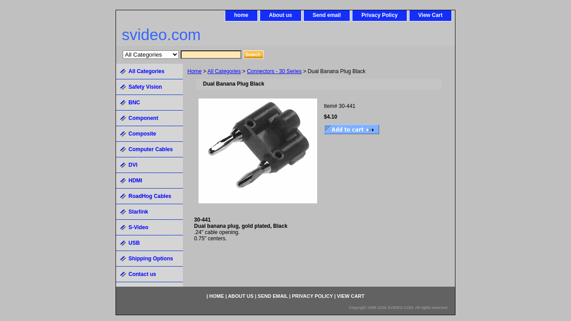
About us (280, 15)
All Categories (224, 71)
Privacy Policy (379, 15)
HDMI (135, 180)
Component (143, 118)
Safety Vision (145, 87)
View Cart (430, 15)
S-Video (138, 227)
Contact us (142, 274)
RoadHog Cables (149, 196)
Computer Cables (150, 149)
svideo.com (161, 34)
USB (134, 243)
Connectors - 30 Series (274, 71)
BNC (134, 102)
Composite (142, 134)
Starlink (138, 212)
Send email (327, 15)
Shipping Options (150, 258)
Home (194, 71)
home (241, 15)
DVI (132, 165)
